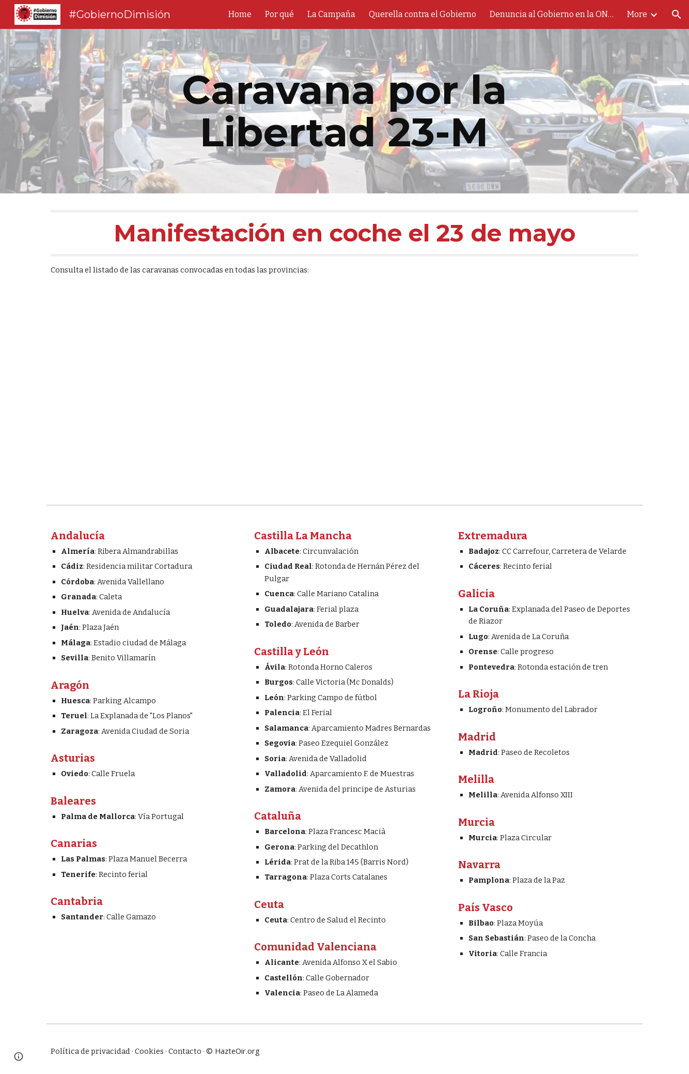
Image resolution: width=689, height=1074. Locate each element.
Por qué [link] (279, 14)
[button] (676, 14)
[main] (344, 111)
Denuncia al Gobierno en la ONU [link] (552, 14)
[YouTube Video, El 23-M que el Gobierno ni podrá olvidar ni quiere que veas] (344, 397)
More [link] (637, 14)
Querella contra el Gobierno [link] (422, 14)
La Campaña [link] (331, 14)
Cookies (149, 1051)
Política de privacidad (90, 1051)
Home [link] (240, 14)
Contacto (184, 1051)
